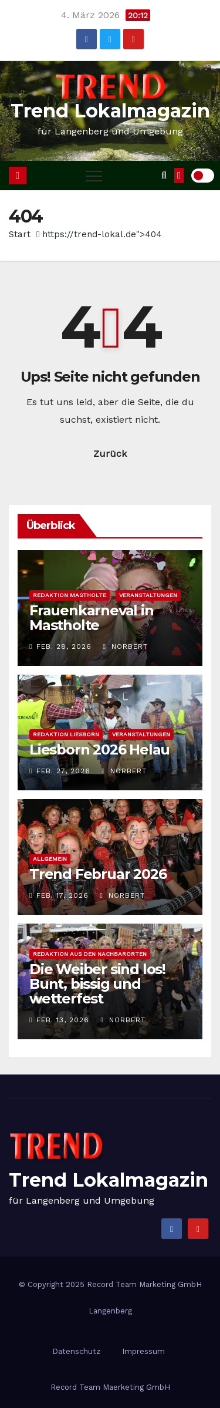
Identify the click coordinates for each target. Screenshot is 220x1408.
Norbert (125, 646)
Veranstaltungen (148, 595)
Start (20, 234)
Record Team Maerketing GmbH (110, 1387)
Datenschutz (76, 1351)
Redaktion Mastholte (69, 595)
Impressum (143, 1351)
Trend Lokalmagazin (110, 110)
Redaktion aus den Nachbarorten (90, 954)
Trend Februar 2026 (97, 873)
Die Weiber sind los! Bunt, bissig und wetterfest (97, 984)
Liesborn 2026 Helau (99, 749)
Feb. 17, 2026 (62, 895)
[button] (164, 175)
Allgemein (50, 858)
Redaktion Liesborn (66, 734)
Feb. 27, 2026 (63, 771)
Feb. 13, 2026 (62, 1020)
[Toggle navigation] (94, 176)
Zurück (110, 453)
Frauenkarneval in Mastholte (91, 618)
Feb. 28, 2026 (64, 646)
